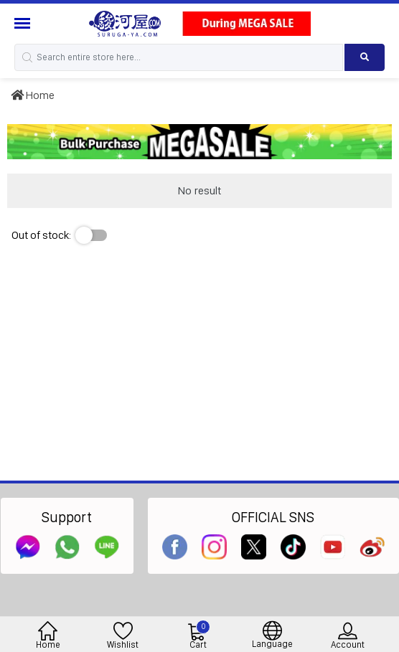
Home (33, 95)
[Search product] (364, 57)
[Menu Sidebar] (24, 23)
